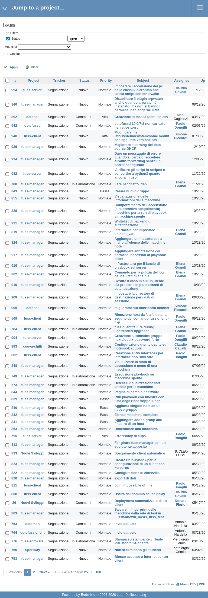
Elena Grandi (180, 184)
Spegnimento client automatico (140, 453)
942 (14, 126)
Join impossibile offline (133, 485)
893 (14, 346)
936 (14, 147)
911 (14, 223)
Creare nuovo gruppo (132, 191)
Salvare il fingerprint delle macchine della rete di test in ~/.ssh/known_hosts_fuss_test (139, 513)
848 (14, 366)
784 (14, 329)
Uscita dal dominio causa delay (140, 494)
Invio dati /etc (125, 524)
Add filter (11, 46)
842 (14, 415)
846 (14, 104)
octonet (32, 117)
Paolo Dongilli (180, 125)
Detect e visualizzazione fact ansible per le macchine (137, 385)
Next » (45, 572)
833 (14, 453)
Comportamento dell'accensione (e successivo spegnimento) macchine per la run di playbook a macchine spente (141, 210)
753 (14, 559)
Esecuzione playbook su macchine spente (134, 376)
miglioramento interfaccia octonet (142, 308)
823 (14, 464)
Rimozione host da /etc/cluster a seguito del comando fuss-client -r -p (142, 318)
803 (14, 513)
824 (14, 242)
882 (14, 355)
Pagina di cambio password (137, 392)
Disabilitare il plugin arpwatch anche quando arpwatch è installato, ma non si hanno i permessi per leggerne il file (139, 104)
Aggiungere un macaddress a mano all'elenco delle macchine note (140, 242)
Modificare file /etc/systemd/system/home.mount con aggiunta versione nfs (142, 136)
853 (14, 429)
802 (14, 274)
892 (14, 117)
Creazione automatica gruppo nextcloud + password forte (138, 338)
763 (14, 524)
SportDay (32, 550)
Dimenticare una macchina (136, 429)
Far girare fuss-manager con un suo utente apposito (140, 444)
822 (14, 473)
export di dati (125, 478)
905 (14, 308)
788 (14, 184)
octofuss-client (32, 533)
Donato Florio (180, 503)
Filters (14, 32)
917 (14, 255)
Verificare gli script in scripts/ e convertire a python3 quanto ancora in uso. (140, 173)
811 (14, 485)
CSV (193, 584)
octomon (32, 524)
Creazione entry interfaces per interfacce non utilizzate (139, 355)
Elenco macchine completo (136, 415)
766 (14, 550)
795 (14, 436)
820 (14, 478)
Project (33, 80)
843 (14, 191)
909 (14, 297)
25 (86, 572)
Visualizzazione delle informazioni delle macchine (137, 198)
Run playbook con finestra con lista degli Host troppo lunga (139, 399)
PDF (202, 584)
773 (14, 385)
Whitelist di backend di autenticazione (133, 223)
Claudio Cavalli (180, 90)
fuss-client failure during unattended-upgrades (134, 329)
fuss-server (32, 90)
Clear (34, 67)
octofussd (32, 126)
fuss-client (32, 136)
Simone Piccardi (180, 136)
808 (14, 494)
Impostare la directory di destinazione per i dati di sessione (134, 297)
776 (14, 541)
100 (98, 572)
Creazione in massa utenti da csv (141, 117)
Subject (143, 80)
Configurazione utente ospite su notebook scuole (141, 346)
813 (14, 445)
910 (14, 285)
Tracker (59, 80)
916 (14, 266)
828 (14, 211)
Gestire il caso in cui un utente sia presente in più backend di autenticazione (139, 285)
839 (14, 399)
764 (14, 533)
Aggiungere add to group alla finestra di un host (138, 422)
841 (14, 422)
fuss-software (32, 541)
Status (15, 38)
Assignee (181, 80)
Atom (184, 584)
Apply (14, 67)
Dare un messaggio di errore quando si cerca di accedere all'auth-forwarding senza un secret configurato (138, 159)
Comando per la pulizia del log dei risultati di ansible (139, 274)
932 (14, 174)
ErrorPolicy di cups (130, 436)
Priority (106, 80)
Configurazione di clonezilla (137, 473)
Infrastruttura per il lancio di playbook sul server (137, 265)
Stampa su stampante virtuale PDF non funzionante (139, 541)
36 (14, 503)
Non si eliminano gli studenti (138, 550)
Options (15, 53)
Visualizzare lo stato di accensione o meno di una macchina (136, 365)
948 (14, 136)
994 (14, 90)
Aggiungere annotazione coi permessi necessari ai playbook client (140, 255)
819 (14, 232)
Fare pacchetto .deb (131, 184)
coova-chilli (32, 346)
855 (14, 198)
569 (14, 318)
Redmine (88, 595)
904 (14, 338)
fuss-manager (32, 104)
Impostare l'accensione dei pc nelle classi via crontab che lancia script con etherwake (139, 90)
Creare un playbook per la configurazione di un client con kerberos (140, 464)
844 (14, 392)
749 (14, 376)
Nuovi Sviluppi (32, 453)
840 (14, 408)
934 (14, 159)
